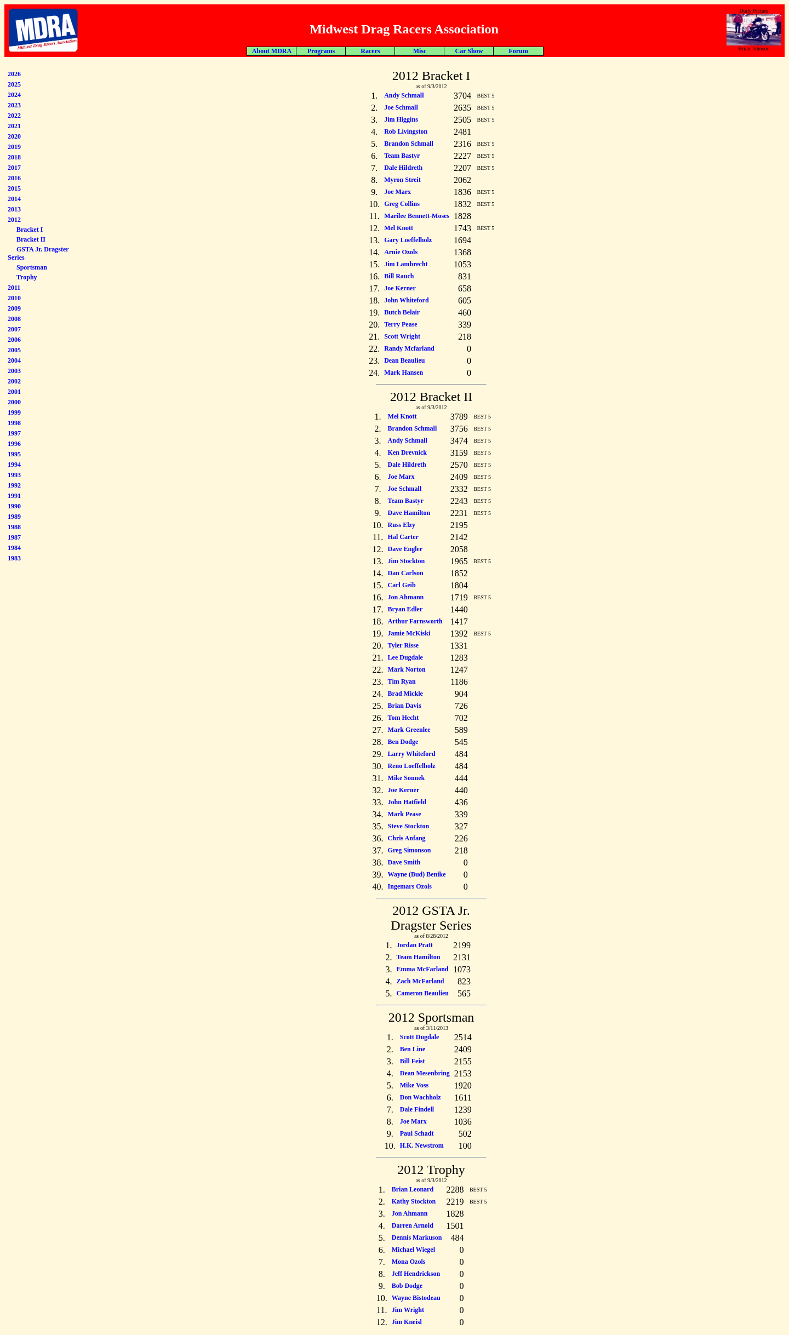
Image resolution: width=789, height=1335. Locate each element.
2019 (14, 147)
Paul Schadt (417, 1133)
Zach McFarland (420, 981)
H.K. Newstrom (422, 1145)
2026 (14, 74)
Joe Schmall (401, 107)
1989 (14, 516)
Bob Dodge (407, 1286)
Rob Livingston (405, 131)
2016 (14, 178)
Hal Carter (403, 537)
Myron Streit (402, 180)
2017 (14, 167)
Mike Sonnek (406, 778)
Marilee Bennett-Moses (416, 216)
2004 (14, 360)
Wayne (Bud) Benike (417, 874)
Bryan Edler (405, 609)
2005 (14, 350)
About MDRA (271, 51)
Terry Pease (401, 324)
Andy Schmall (404, 95)
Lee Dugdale (405, 657)
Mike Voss (414, 1085)
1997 (14, 433)
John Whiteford (406, 300)
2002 (14, 381)
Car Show (469, 51)
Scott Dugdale (419, 1037)
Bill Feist (412, 1061)
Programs (321, 51)
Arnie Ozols (401, 252)
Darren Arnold (412, 1225)
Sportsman (31, 267)
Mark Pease (404, 814)
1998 (14, 423)
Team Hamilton (419, 957)
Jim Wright (408, 1310)
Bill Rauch (399, 276)
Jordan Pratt (415, 945)
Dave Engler (405, 549)
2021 (14, 126)
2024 (14, 95)
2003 (14, 371)
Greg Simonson (409, 850)
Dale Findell (417, 1109)
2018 (14, 157)
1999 (14, 412)
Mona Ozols (409, 1261)
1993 (14, 475)
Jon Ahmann (406, 597)
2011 (14, 287)
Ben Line (412, 1049)
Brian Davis (404, 705)
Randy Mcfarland (409, 348)
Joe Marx (397, 192)
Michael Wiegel (413, 1249)
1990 (14, 506)
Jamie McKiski (409, 633)
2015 (14, 188)
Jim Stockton (406, 561)
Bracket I (29, 229)
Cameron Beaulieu (423, 993)
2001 (14, 392)
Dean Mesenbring (425, 1073)
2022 (14, 115)
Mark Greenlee (409, 730)
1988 (14, 527)
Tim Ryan (402, 681)
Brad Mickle (405, 693)
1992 (14, 485)
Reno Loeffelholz (412, 766)
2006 (14, 339)
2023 (14, 105)
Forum (518, 51)
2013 (14, 209)
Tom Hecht (403, 717)
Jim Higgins (401, 119)
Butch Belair (402, 312)
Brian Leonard (412, 1189)
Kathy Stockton (414, 1201)
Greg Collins (402, 204)
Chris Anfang (407, 838)
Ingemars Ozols (410, 886)
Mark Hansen (403, 372)
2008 (14, 319)
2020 (14, 136)
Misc (420, 51)
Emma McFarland (423, 969)
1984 (14, 548)
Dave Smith (404, 862)
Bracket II (30, 239)
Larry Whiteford (412, 754)
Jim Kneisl (407, 1322)
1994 (14, 464)
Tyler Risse (403, 645)
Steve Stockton (409, 826)
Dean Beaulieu (404, 360)
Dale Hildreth (403, 167)
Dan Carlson (406, 573)
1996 (14, 444)
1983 (14, 558)
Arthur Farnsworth (415, 621)
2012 (14, 220)
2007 (14, 329)
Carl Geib (402, 585)
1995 (14, 454)
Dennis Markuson (417, 1237)
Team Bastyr (402, 155)
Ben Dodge (403, 742)
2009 (14, 308)
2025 (14, 84)
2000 (14, 402)
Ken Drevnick (407, 452)
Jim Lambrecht (405, 264)
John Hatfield (407, 802)
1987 (14, 537)
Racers (370, 51)
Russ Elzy (401, 525)
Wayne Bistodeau (416, 1298)
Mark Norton (407, 669)
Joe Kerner (400, 288)
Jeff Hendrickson (416, 1273)
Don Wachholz (420, 1097)
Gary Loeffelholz (408, 240)
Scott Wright (402, 336)
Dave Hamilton (409, 513)
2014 (14, 199)
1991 (14, 496)
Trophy (26, 277)
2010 (14, 298)
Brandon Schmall (408, 143)
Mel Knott (398, 228)
